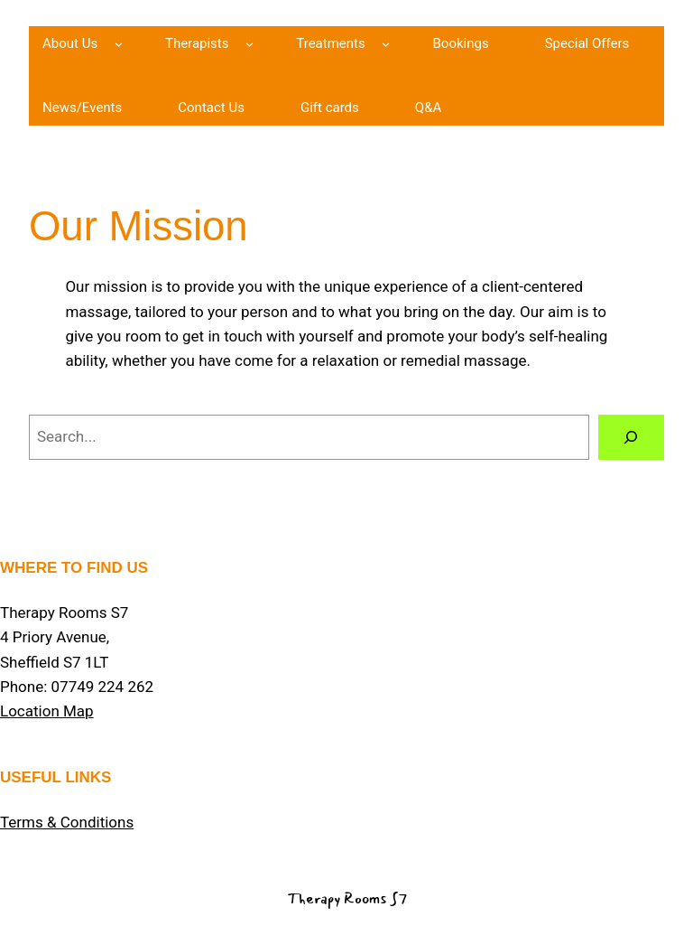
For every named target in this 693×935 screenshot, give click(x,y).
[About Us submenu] (119, 44)
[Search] (631, 438)
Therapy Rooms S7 (347, 898)
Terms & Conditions (67, 822)
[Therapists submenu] (249, 44)
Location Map (47, 711)
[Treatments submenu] (386, 44)
